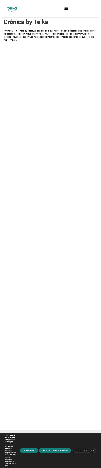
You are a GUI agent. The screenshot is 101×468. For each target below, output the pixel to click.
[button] (66, 8)
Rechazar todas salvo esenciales (55, 450)
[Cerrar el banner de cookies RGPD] (93, 450)
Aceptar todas (29, 450)
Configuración (81, 450)
